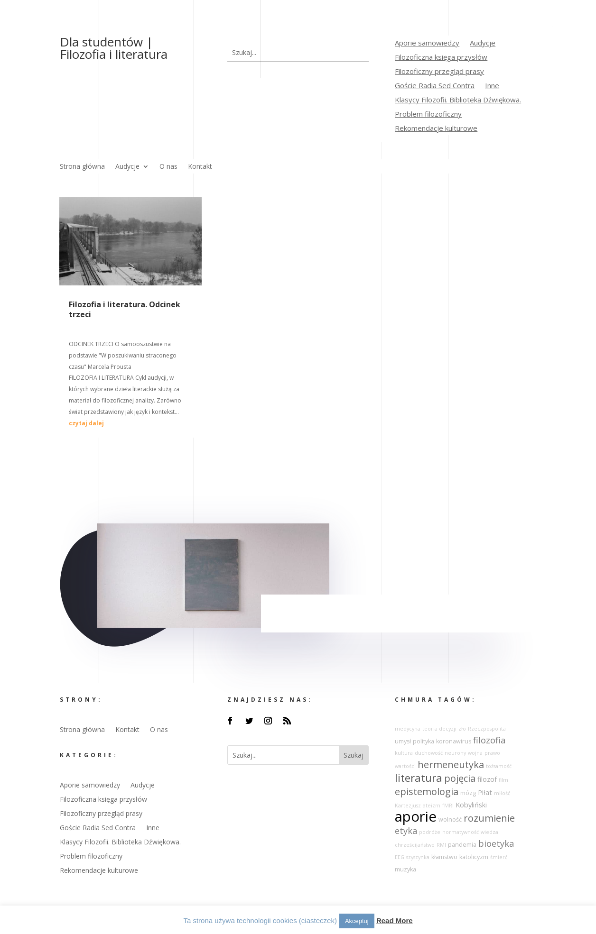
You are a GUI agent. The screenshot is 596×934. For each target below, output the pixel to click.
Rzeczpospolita (487, 728)
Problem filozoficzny (428, 114)
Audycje (482, 43)
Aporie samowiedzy (427, 43)
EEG (399, 857)
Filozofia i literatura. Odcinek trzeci (124, 309)
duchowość (429, 753)
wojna (475, 753)
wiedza (489, 832)
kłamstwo (444, 857)
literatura (418, 778)
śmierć (498, 857)
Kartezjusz (408, 805)
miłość (502, 793)
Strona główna (82, 167)
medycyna (407, 728)
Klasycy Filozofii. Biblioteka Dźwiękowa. (458, 100)
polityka (423, 741)
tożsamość (499, 766)
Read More (394, 920)
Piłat (485, 792)
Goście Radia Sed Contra (435, 86)
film (503, 780)
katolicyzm (473, 857)
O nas (168, 167)
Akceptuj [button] (357, 921)
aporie (416, 816)
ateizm (431, 805)
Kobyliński (471, 804)
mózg (468, 793)
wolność (450, 819)
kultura (404, 753)
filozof (487, 779)
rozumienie (489, 818)
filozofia (489, 740)
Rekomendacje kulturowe (436, 129)
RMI (441, 845)
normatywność (460, 832)
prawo (492, 753)
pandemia (462, 845)
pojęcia (459, 778)
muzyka (405, 869)
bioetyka (496, 843)
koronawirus (453, 741)
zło (462, 728)
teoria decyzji (439, 728)
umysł (403, 741)
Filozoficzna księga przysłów (441, 58)
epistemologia (426, 791)
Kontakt (200, 167)
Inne (492, 86)
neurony (455, 753)
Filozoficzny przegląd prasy (439, 72)
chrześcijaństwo (415, 845)
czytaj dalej (86, 423)
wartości (405, 766)
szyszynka (417, 857)
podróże (429, 832)
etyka (406, 830)
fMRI (448, 805)
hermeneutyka (451, 764)
